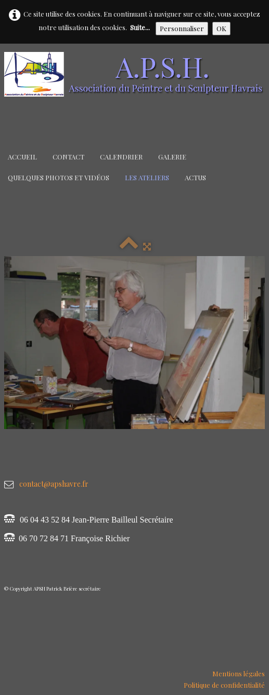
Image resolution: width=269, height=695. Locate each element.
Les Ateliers (147, 177)
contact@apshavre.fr (53, 484)
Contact (68, 156)
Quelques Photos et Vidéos (58, 177)
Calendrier (121, 156)
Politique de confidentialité (224, 684)
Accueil (22, 156)
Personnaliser (182, 28)
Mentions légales (238, 673)
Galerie (172, 156)
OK (221, 28)
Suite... (140, 27)
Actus (195, 177)
